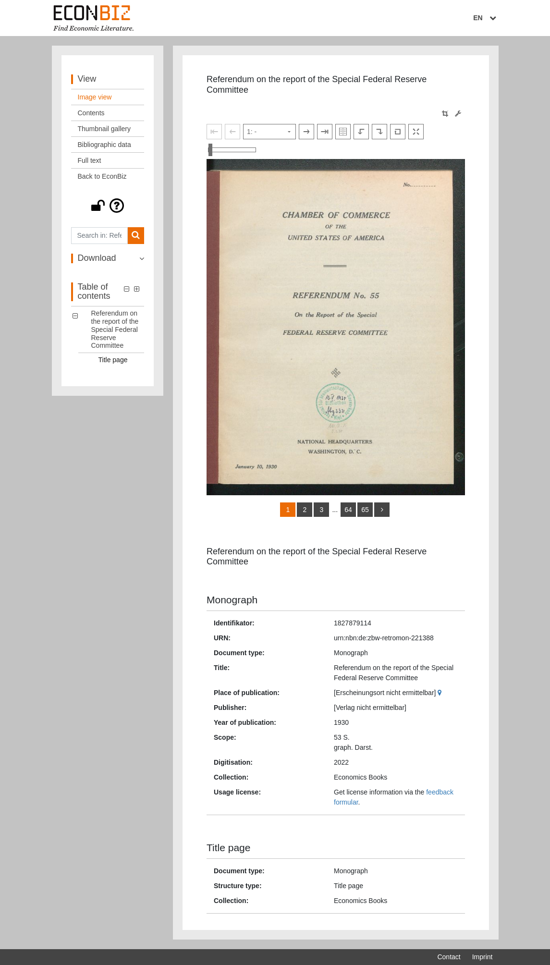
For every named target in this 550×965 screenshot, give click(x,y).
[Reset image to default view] (398, 131)
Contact (448, 957)
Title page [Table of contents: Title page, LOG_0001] (113, 360)
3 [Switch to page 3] (322, 509)
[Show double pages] (343, 131)
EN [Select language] (485, 18)
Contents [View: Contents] (91, 113)
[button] (108, 206)
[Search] (136, 236)
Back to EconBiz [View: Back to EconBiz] (102, 176)
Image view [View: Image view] (95, 97)
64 (348, 509)
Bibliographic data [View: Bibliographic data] (104, 144)
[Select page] (269, 131)
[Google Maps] (441, 692)
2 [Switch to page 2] (305, 509)
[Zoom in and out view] (232, 149)
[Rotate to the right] (379, 131)
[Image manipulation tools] (458, 114)
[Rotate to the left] (361, 131)
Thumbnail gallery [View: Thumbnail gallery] (104, 129)
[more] (382, 509)
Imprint (482, 957)
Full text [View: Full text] (89, 160)
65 (365, 509)
